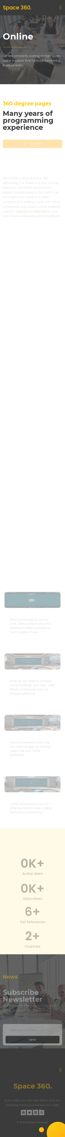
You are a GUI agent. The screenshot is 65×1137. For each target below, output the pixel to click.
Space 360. (17, 7)
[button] (60, 7)
